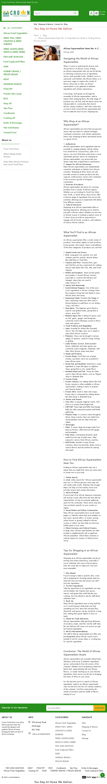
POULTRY (7, 88)
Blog (65, 24)
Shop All (7, 103)
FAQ (35, 24)
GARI (5, 66)
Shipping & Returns (45, 24)
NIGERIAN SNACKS (12, 84)
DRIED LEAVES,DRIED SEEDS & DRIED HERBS (14, 50)
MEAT (6, 79)
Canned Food (9, 132)
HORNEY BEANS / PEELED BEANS (12, 73)
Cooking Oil (9, 118)
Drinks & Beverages (12, 122)
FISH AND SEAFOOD (13, 56)
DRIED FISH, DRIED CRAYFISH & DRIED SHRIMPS (12, 41)
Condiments (9, 113)
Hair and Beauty (11, 127)
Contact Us (58, 24)
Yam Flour (8, 108)
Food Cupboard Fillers (14, 61)
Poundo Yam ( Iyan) (12, 93)
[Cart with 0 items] (99, 13)
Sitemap (85, 738)
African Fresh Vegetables (15, 33)
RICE (5, 98)
